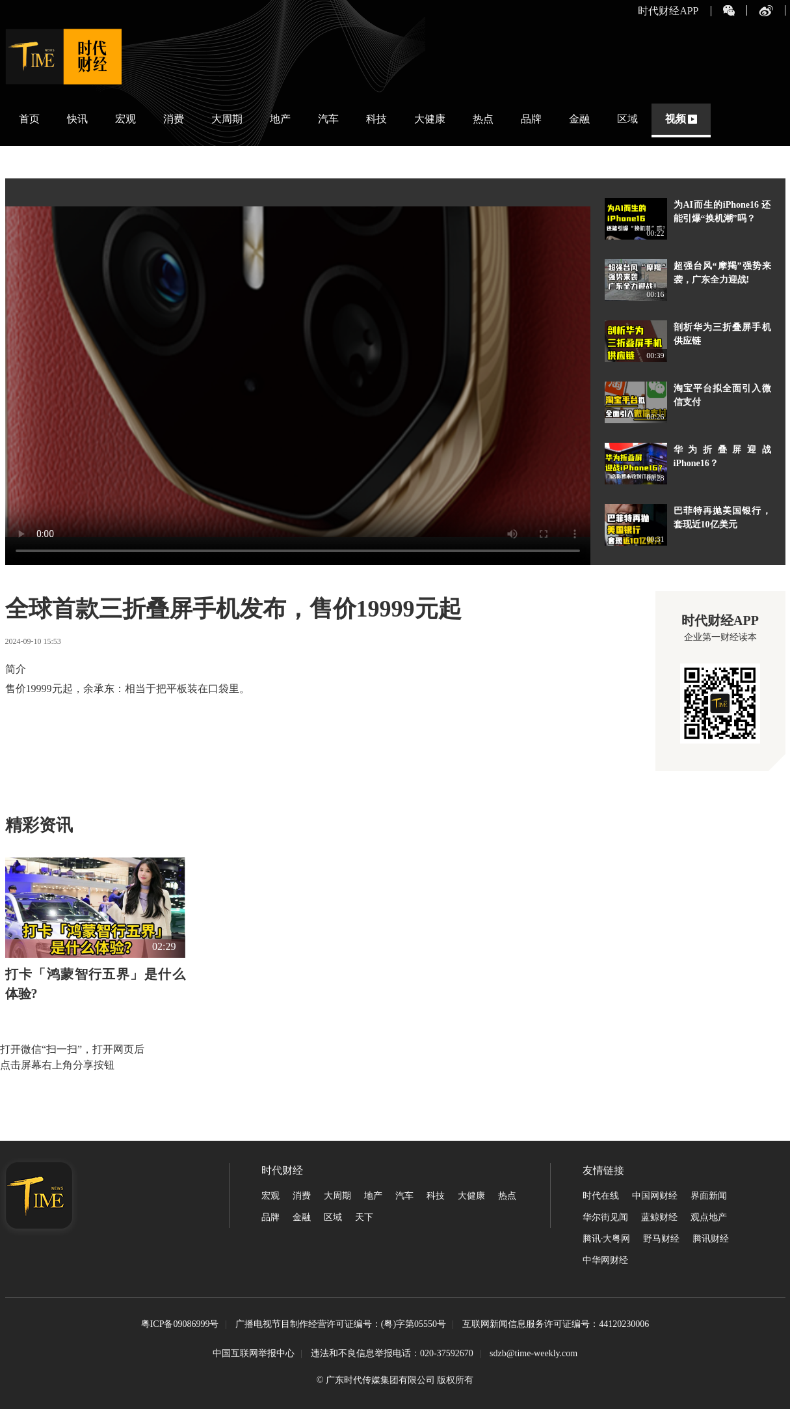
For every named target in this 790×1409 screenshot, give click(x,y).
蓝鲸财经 (659, 1217)
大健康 (429, 118)
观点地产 (709, 1217)
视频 (675, 118)
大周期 (227, 118)
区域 (627, 118)
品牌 (531, 118)
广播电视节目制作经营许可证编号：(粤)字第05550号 (340, 1324)
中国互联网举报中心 (254, 1353)
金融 (579, 118)
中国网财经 (655, 1196)
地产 (280, 118)
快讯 (77, 118)
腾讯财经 (710, 1239)
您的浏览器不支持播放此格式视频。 (297, 371)
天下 (364, 1217)
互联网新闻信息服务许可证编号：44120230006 (555, 1324)
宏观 (125, 118)
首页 (29, 118)
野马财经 (661, 1239)
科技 (376, 118)
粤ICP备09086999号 (180, 1324)
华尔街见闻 (605, 1217)
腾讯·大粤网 (607, 1239)
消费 (173, 118)
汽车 (328, 118)
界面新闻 (709, 1196)
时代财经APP (668, 11)
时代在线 (601, 1196)
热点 (483, 118)
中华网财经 (605, 1260)
